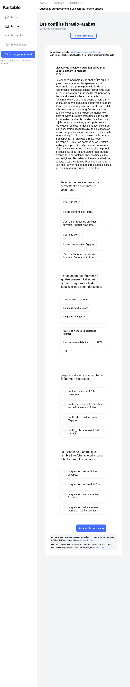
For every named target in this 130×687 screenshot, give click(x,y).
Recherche (14, 36)
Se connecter (15, 45)
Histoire (74, 3)
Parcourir (13, 26)
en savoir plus (86, 540)
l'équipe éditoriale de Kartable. (87, 52)
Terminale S (59, 3)
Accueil (12, 17)
